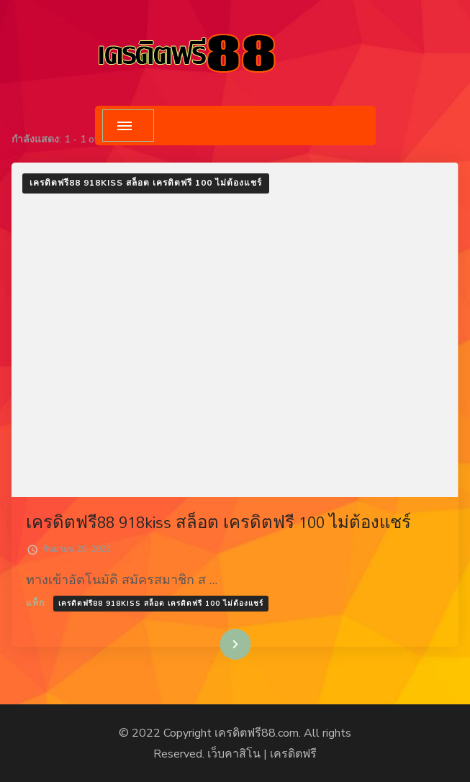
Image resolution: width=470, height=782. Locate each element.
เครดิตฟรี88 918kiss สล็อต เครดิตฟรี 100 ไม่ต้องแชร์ (146, 182)
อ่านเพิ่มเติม (212, 644)
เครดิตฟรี (293, 754)
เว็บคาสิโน (234, 754)
